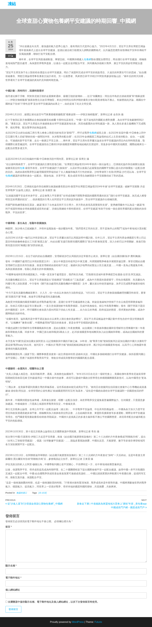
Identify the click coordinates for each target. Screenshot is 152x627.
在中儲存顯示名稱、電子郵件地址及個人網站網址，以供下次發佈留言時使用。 (53, 602)
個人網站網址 (12, 590)
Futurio (98, 622)
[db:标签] (42, 493)
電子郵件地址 (13, 577)
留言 (8, 527)
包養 (22, 168)
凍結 (12, 4)
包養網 (87, 59)
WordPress (78, 622)
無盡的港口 (21, 493)
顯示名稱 (11, 565)
